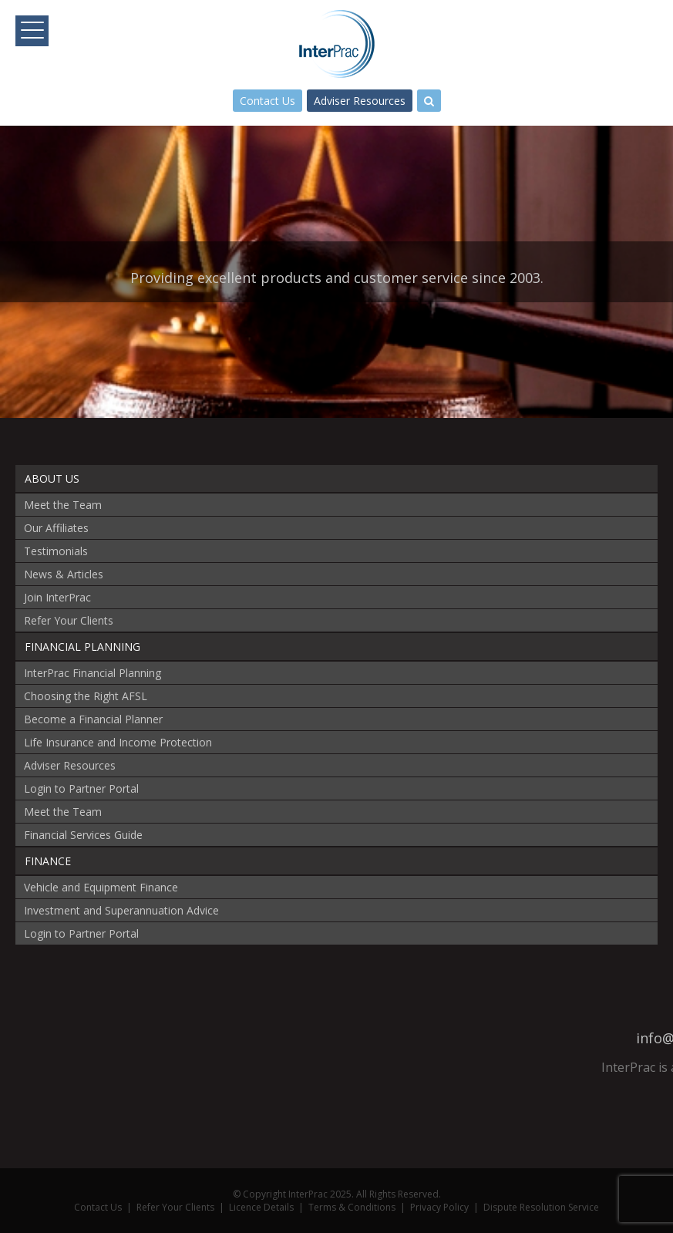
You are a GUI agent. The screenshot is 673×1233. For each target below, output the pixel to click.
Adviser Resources (359, 100)
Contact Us (267, 100)
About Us (52, 478)
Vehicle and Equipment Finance (101, 887)
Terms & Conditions (351, 1207)
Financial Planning (82, 646)
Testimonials (56, 551)
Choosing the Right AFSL (85, 696)
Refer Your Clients (68, 620)
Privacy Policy (439, 1207)
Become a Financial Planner (93, 719)
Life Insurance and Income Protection (118, 742)
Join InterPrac (57, 597)
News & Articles (63, 574)
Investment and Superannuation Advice (121, 910)
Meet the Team (63, 504)
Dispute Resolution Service (541, 1207)
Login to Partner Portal (81, 788)
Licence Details (261, 1207)
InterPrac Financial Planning (92, 672)
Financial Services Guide (83, 834)
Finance (48, 861)
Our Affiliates (56, 527)
